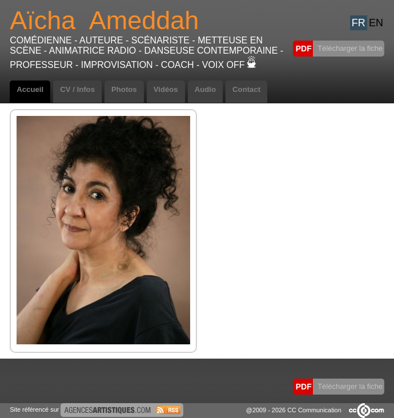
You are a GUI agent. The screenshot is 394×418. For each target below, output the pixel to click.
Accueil (30, 89)
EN (376, 23)
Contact (246, 89)
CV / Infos (77, 89)
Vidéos (166, 89)
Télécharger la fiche (349, 48)
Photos (124, 89)
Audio (205, 89)
